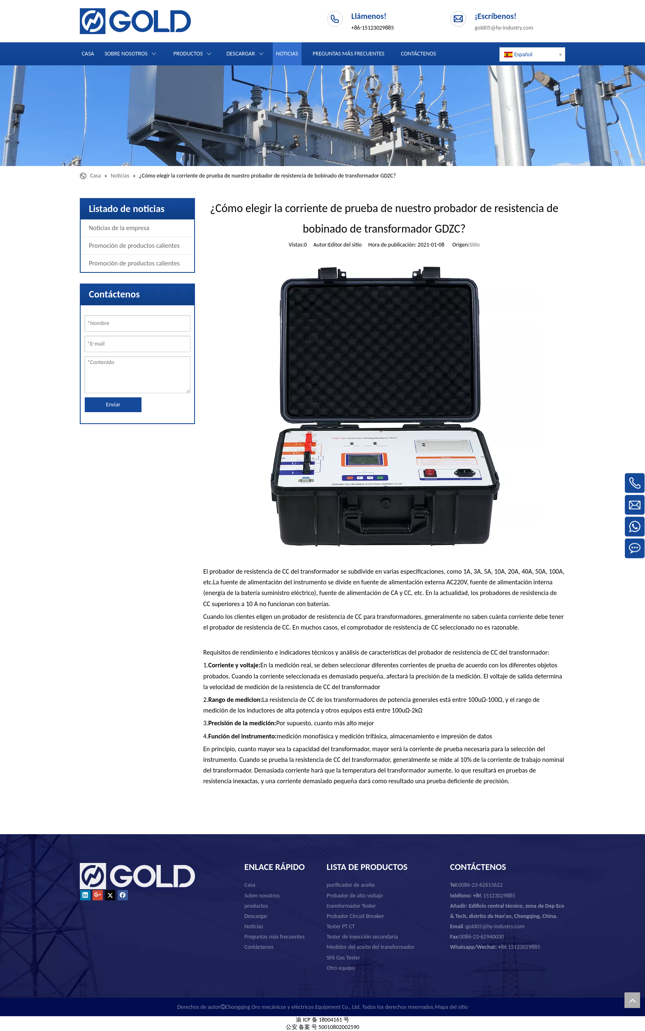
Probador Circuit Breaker (355, 916)
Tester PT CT (341, 926)
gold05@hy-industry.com (504, 27)
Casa (249, 884)
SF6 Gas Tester (343, 957)
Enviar (113, 404)
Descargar (255, 916)
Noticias (253, 926)
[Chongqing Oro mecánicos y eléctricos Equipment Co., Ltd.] (322, 115)
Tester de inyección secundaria (362, 936)
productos (256, 905)
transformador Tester (351, 905)
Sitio (474, 244)
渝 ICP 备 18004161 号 (322, 1019)
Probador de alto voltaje (355, 895)
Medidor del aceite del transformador (371, 946)
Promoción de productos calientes (134, 245)
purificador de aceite (351, 884)
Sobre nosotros (262, 895)
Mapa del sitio (451, 1006)
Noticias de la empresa (119, 228)
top (632, 1000)
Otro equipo (341, 967)
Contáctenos (259, 946)
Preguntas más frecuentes (274, 936)
